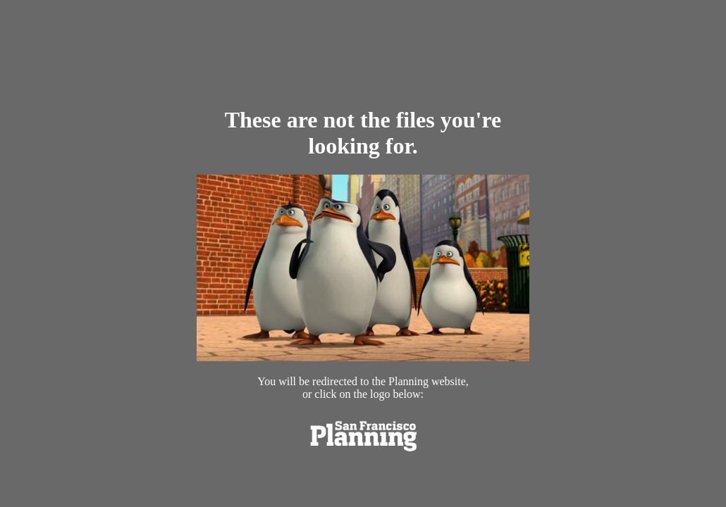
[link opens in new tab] (363, 454)
